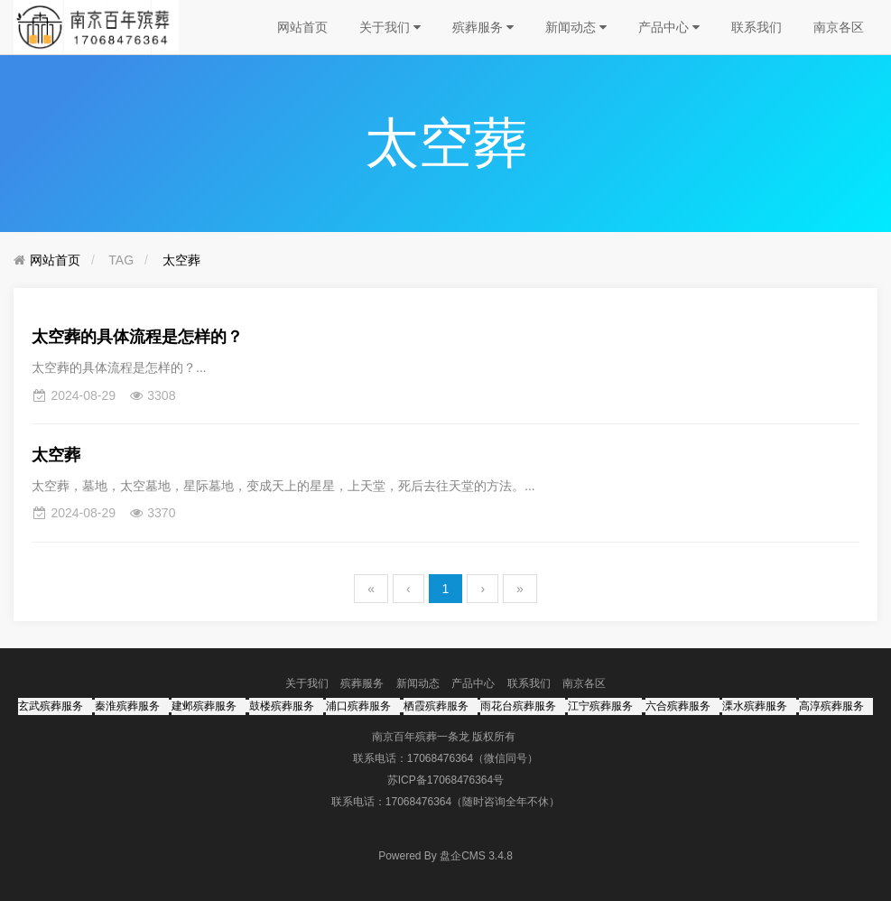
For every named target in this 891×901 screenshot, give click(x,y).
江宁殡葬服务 (600, 706)
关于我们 (390, 27)
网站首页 (302, 27)
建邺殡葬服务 (204, 706)
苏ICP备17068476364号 (445, 780)
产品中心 (669, 27)
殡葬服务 (483, 27)
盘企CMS (445, 856)
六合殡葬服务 (677, 706)
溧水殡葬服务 (754, 706)
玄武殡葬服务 (50, 706)
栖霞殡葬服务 (436, 706)
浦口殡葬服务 (358, 706)
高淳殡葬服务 (831, 706)
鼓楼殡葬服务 (281, 706)
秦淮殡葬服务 (127, 706)
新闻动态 (576, 27)
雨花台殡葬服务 (518, 706)
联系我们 (756, 27)
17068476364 (440, 758)
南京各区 (838, 27)
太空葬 (181, 260)
